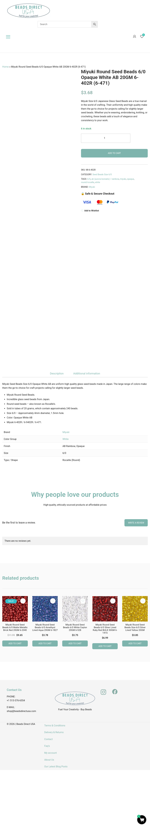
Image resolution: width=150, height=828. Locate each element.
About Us (49, 759)
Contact (48, 739)
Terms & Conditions (54, 725)
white (97, 182)
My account (50, 752)
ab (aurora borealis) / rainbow (105, 179)
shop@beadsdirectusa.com (21, 711)
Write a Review (136, 522)
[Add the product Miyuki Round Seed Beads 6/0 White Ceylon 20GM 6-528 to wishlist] (83, 600)
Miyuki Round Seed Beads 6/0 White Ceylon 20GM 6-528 (75, 627)
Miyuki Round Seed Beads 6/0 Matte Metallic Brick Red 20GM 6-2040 (15, 627)
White (66, 439)
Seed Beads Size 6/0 (102, 174)
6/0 (89, 179)
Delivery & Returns (54, 732)
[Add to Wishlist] (114, 210)
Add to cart (114, 153)
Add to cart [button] (14, 643)
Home (5, 66)
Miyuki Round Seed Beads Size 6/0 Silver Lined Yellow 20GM (134, 627)
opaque (130, 179)
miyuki (123, 179)
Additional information (86, 373)
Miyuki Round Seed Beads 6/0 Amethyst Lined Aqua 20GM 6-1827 (45, 627)
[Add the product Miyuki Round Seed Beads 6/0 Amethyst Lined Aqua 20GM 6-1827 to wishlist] (52, 600)
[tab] (56, 373)
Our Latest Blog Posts (55, 766)
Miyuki (92, 187)
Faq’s (47, 745)
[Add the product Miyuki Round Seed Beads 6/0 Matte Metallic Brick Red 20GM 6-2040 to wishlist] (23, 600)
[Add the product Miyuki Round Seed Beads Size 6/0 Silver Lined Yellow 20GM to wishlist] (142, 600)
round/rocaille (87, 182)
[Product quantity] (105, 138)
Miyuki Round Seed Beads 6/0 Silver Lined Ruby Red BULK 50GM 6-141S (105, 628)
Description (57, 373)
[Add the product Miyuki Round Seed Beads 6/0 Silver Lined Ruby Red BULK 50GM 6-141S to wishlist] (112, 600)
